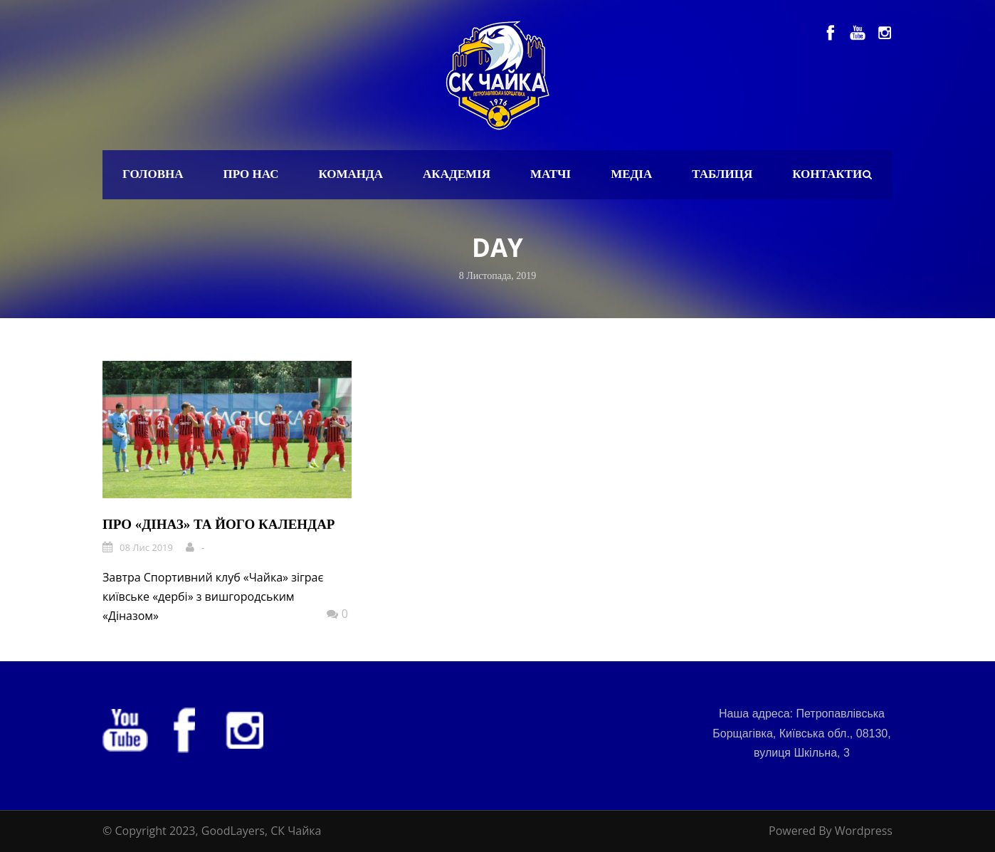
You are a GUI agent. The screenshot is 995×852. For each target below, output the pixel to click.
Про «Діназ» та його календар (218, 524)
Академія (456, 174)
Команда (350, 174)
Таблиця (722, 174)
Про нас (251, 174)
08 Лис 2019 (146, 547)
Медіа (631, 174)
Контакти (827, 174)
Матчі (550, 174)
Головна (153, 174)
